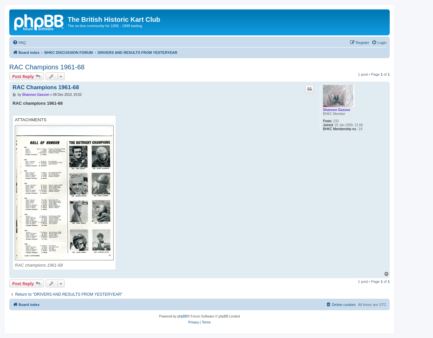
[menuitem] (19, 43)
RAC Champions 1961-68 (47, 67)
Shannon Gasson (336, 110)
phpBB (182, 316)
